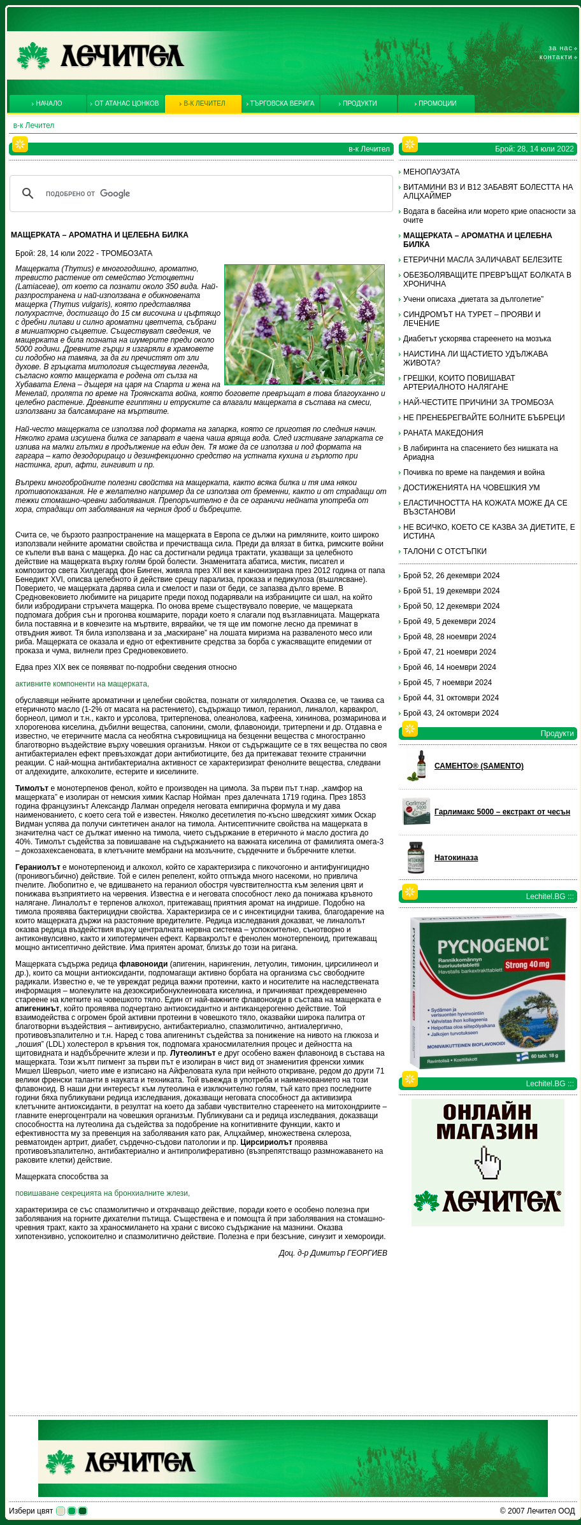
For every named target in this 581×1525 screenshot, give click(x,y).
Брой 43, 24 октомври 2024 (451, 713)
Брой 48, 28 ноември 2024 (449, 636)
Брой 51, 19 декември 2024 (451, 590)
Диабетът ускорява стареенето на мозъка (477, 338)
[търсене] (199, 193)
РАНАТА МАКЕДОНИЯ (443, 433)
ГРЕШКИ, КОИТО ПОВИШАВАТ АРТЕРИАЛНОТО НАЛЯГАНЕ (459, 383)
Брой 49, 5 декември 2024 (449, 621)
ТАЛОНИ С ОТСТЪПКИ (445, 551)
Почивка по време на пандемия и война (474, 472)
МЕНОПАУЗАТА (431, 171)
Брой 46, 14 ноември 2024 (449, 667)
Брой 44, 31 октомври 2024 (451, 697)
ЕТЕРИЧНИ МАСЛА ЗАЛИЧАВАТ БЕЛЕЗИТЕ (483, 259)
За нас (561, 48)
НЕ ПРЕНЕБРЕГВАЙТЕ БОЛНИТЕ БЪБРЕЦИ (484, 417)
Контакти (556, 56)
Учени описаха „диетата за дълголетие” (473, 299)
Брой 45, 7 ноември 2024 (447, 682)
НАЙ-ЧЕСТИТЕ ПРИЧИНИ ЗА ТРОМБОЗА (478, 402)
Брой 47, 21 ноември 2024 (449, 652)
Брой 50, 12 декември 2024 (451, 606)
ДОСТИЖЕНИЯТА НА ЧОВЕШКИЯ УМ (471, 487)
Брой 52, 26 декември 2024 (451, 575)
